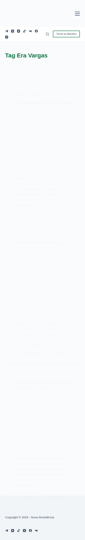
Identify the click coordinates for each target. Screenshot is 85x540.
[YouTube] (18, 31)
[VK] (30, 31)
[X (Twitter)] (12, 31)
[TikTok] (24, 31)
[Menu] (77, 13)
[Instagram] (6, 37)
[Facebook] (36, 31)
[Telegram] (6, 31)
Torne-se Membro (66, 33)
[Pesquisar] (47, 34)
